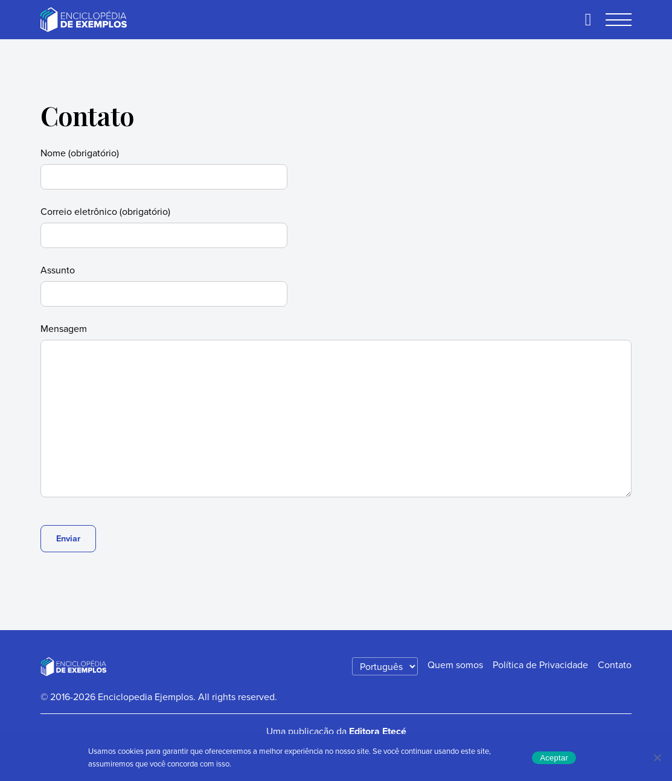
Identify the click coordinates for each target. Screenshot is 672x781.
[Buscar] (588, 20)
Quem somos (455, 664)
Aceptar (554, 757)
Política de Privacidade (540, 664)
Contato (615, 664)
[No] (657, 757)
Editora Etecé (377, 731)
